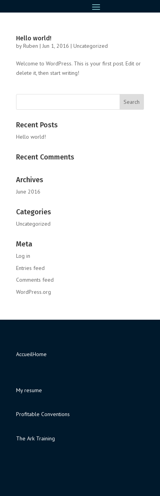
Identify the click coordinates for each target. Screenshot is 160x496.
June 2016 (28, 191)
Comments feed (35, 279)
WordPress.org (33, 291)
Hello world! (33, 38)
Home (40, 354)
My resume (29, 390)
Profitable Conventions (43, 414)
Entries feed (30, 268)
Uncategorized (90, 45)
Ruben (30, 45)
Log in (23, 255)
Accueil (24, 354)
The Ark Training (35, 438)
